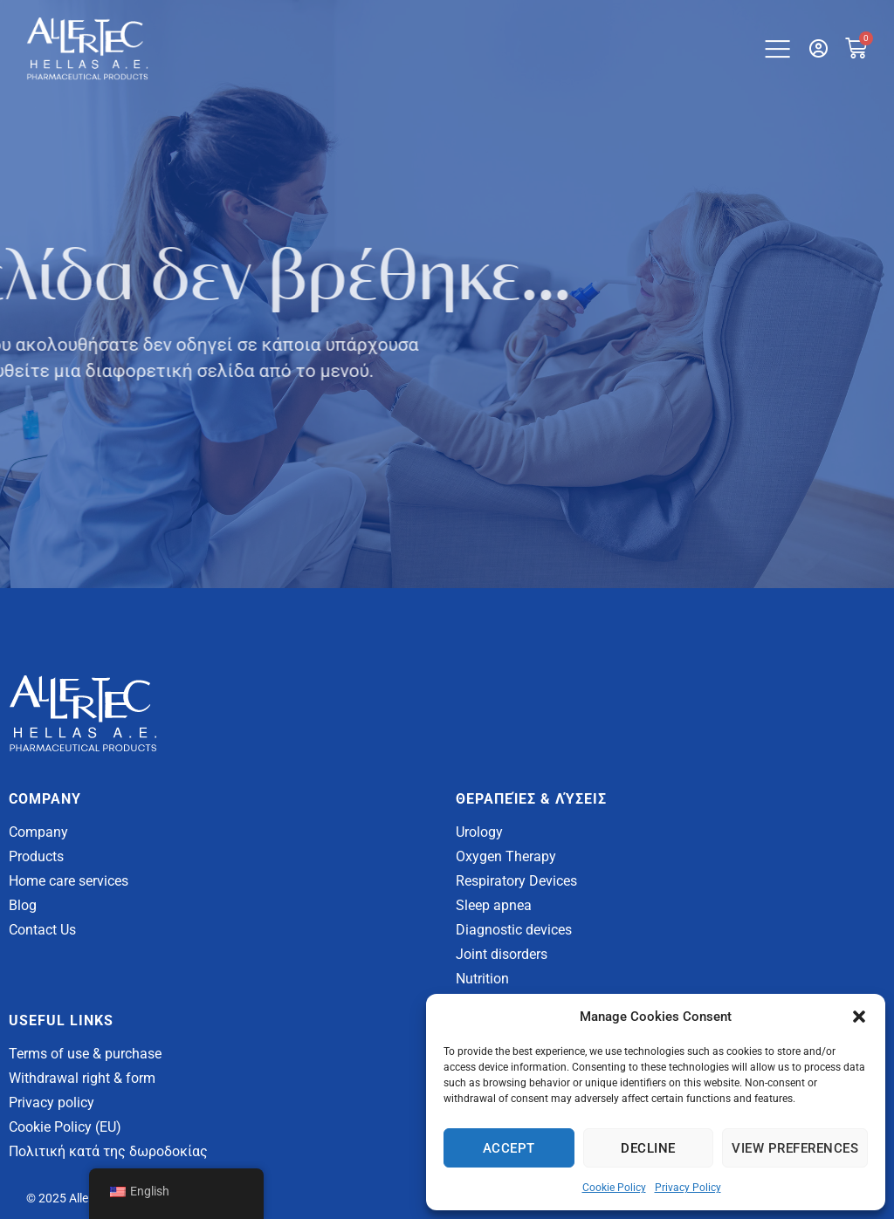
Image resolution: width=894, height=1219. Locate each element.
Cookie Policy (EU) (65, 1127)
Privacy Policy (688, 1187)
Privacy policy (51, 1102)
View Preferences (795, 1148)
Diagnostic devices (514, 929)
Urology (479, 832)
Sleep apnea (494, 905)
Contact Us (42, 929)
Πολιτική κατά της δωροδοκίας (108, 1151)
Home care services (68, 881)
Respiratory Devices (516, 881)
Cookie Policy (614, 1187)
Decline (648, 1148)
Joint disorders (501, 954)
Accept (509, 1148)
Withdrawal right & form (82, 1078)
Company (38, 832)
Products (36, 856)
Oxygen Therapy (506, 856)
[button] (859, 1016)
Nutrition (482, 978)
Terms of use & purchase (85, 1053)
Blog (23, 905)
